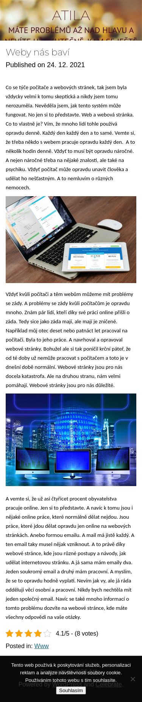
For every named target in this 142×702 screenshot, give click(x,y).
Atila (71, 15)
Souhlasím (71, 690)
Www (41, 646)
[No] (132, 679)
